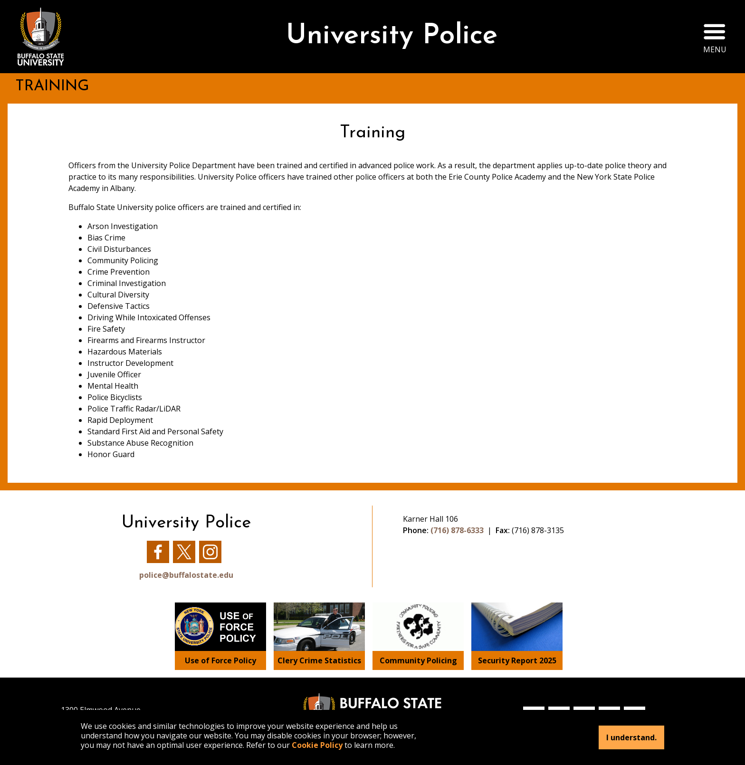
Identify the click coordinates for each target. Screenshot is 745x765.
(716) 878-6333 (457, 530)
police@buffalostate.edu (186, 575)
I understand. (631, 737)
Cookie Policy (317, 745)
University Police (384, 36)
